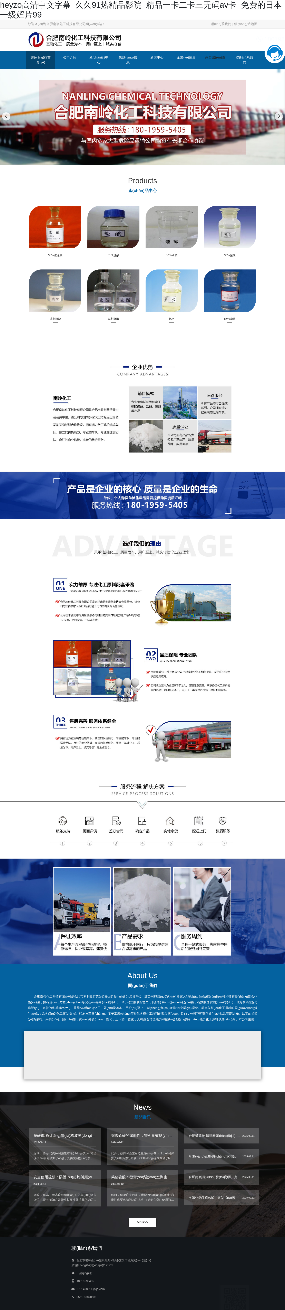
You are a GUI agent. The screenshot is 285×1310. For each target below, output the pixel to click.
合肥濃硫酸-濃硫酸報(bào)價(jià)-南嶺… (217, 1138)
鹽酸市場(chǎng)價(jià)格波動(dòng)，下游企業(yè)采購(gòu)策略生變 (90, 1141)
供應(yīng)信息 (128, 60)
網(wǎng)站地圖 (245, 24)
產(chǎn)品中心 (98, 60)
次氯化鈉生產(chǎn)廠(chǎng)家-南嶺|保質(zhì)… (224, 1200)
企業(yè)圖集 (186, 57)
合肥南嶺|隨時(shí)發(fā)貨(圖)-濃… (214, 1179)
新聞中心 (157, 57)
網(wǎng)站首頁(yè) (41, 60)
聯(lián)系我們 (221, 24)
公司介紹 (69, 57)
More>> (142, 1222)
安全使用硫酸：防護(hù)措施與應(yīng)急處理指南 (74, 1182)
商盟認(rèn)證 (215, 57)
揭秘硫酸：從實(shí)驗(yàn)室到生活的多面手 (148, 1182)
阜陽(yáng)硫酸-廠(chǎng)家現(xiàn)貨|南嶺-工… (224, 1158)
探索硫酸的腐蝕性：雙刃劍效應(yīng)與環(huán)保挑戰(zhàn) (161, 1141)
